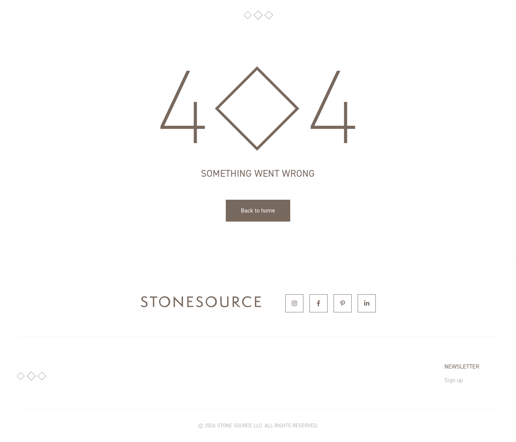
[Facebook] (318, 303)
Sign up (453, 380)
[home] (201, 303)
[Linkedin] (367, 303)
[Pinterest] (343, 303)
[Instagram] (294, 303)
